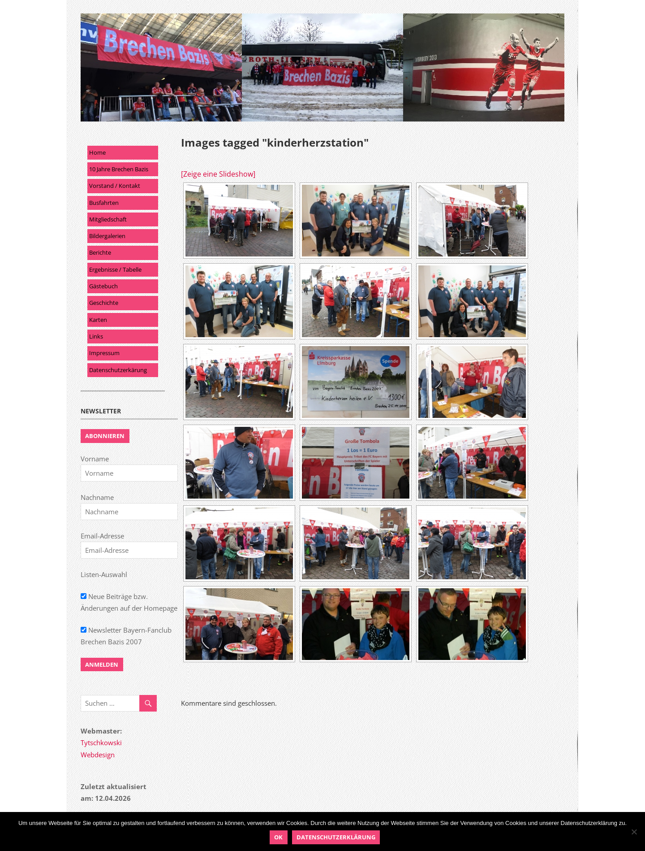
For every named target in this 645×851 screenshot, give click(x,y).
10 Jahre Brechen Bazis (118, 169)
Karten (98, 320)
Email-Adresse (102, 535)
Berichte (100, 252)
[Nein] (633, 831)
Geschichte (103, 303)
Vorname (95, 458)
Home (97, 152)
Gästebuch (103, 286)
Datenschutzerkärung (118, 370)
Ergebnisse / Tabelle (115, 269)
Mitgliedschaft (108, 219)
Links (96, 336)
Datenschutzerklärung (336, 837)
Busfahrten (104, 203)
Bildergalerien (107, 236)
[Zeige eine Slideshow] (218, 174)
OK (278, 837)
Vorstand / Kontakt (114, 186)
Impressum (104, 353)
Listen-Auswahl (104, 574)
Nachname (97, 497)
